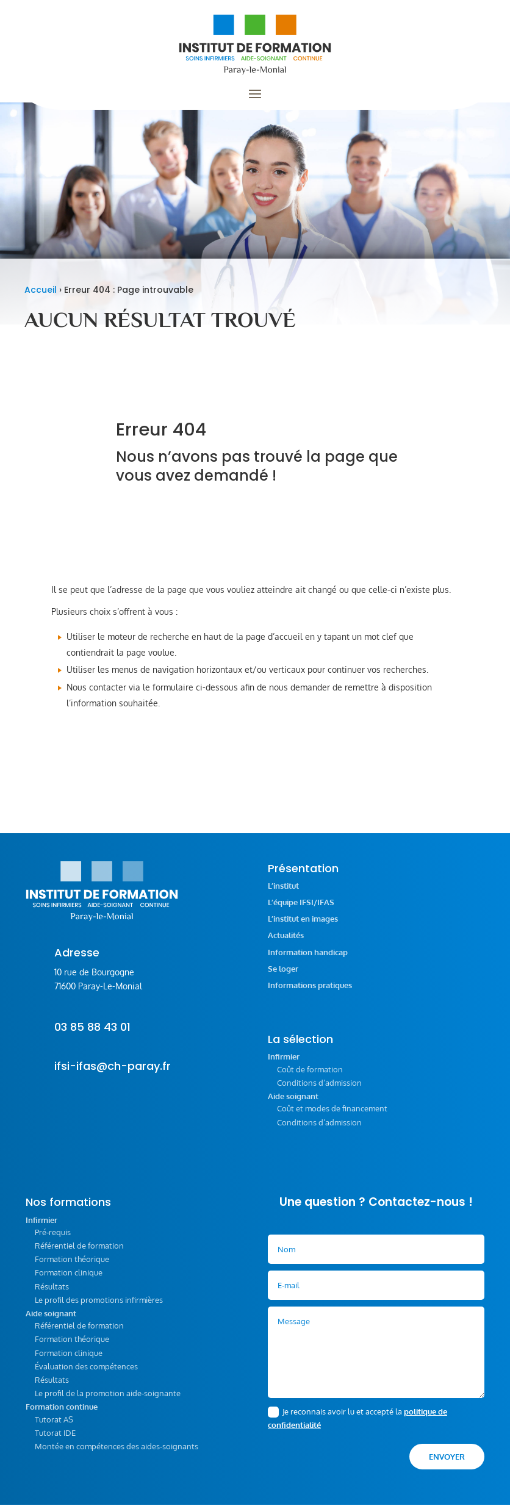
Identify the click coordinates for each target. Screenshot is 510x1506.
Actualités (286, 942)
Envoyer (447, 1464)
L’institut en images (303, 926)
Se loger (283, 976)
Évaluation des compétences (86, 1374)
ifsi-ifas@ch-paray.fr (112, 1073)
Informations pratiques (310, 992)
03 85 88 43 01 (92, 1034)
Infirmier (284, 1064)
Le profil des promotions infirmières (99, 1307)
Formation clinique (68, 1280)
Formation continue (62, 1414)
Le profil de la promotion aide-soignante (108, 1400)
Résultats (52, 1294)
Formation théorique (72, 1266)
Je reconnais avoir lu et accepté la (357, 1425)
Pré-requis (53, 1239)
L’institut (283, 893)
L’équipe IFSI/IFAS (301, 909)
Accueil (40, 297)
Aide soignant (293, 1103)
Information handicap (308, 959)
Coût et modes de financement (332, 1116)
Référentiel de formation (79, 1253)
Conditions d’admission (319, 1090)
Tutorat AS (54, 1427)
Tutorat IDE (55, 1440)
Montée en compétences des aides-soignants (116, 1453)
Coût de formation (310, 1076)
